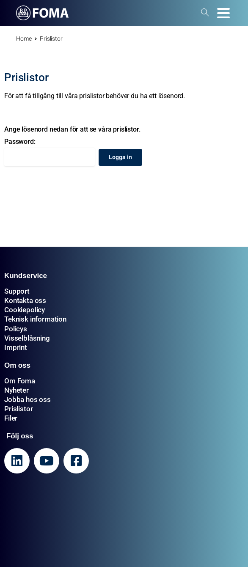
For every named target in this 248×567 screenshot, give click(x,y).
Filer (10, 418)
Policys (15, 329)
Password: (49, 152)
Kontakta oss (25, 300)
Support (17, 291)
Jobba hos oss (27, 399)
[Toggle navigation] (223, 13)
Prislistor (18, 409)
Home (23, 38)
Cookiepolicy (24, 310)
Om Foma (19, 381)
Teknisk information (35, 319)
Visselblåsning (27, 338)
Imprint (15, 347)
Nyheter (16, 390)
